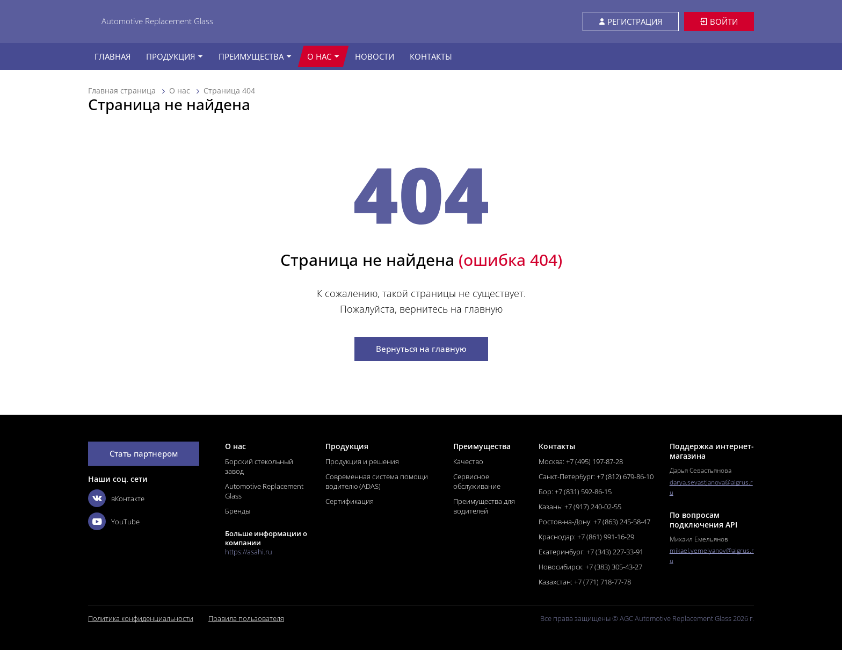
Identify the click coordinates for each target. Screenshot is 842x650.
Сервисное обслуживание (476, 481)
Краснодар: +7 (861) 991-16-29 (586, 536)
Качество (468, 461)
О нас (323, 56)
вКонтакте (116, 498)
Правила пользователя (246, 618)
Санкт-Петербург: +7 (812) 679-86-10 (596, 476)
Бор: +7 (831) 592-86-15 (575, 491)
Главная (112, 56)
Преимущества (255, 56)
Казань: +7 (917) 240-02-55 (580, 506)
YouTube (114, 521)
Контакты (431, 56)
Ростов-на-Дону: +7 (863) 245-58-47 (594, 521)
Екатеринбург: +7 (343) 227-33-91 (591, 552)
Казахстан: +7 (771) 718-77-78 (585, 582)
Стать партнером (144, 453)
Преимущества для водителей (484, 506)
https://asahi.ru (248, 552)
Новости (374, 56)
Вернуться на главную (421, 348)
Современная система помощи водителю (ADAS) (376, 481)
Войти (719, 21)
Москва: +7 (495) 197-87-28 (581, 461)
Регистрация (630, 21)
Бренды (237, 511)
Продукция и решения (362, 461)
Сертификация (349, 501)
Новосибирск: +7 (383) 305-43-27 (590, 567)
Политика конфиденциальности (140, 618)
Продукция (174, 56)
